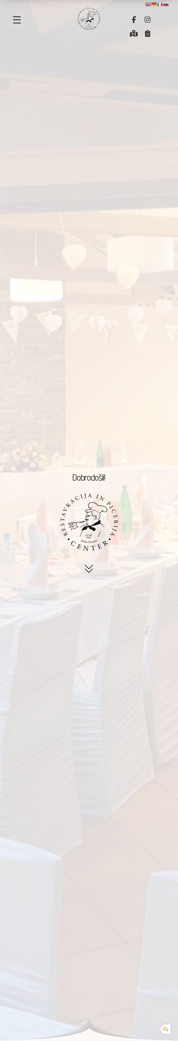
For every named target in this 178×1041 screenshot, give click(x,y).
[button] (134, 20)
